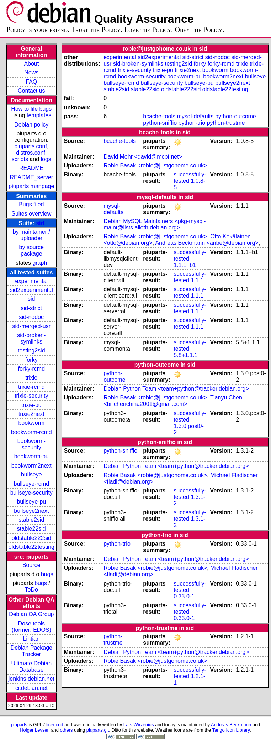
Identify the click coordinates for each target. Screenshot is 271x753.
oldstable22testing (31, 547)
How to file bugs (31, 109)
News (31, 72)
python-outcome (235, 116)
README (31, 168)
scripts (20, 159)
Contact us (31, 91)
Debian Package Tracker (31, 651)
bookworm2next (31, 466)
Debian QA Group (31, 614)
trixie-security (31, 396)
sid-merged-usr (31, 326)
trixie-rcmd (31, 387)
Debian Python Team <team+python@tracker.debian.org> (176, 389)
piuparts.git (97, 730)
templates (39, 115)
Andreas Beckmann (231, 724)
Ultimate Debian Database (31, 666)
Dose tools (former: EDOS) (31, 626)
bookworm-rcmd (31, 432)
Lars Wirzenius (138, 724)
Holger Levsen (35, 730)
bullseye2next (31, 511)
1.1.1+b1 (185, 265)
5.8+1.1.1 (185, 355)
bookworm (31, 423)
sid (40, 223)
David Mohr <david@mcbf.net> (142, 157)
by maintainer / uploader (31, 235)
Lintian (31, 639)
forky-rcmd (31, 369)
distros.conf (30, 153)
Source (31, 565)
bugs (47, 574)
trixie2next (31, 414)
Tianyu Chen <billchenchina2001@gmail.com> (172, 400)
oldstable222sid (31, 538)
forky (31, 360)
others (66, 730)
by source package (31, 250)
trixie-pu (31, 405)
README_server (31, 177)
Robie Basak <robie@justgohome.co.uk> (155, 166)
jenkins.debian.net (31, 679)
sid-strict (31, 308)
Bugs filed (31, 204)
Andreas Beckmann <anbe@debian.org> (206, 243)
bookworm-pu (31, 456)
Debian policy (31, 125)
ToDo (31, 590)
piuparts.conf (30, 146)
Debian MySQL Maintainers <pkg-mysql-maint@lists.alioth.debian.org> (154, 224)
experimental (31, 281)
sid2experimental (31, 290)
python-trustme (226, 123)
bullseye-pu (31, 502)
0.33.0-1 (184, 596)
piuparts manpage (31, 186)
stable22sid (31, 529)
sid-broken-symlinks (31, 338)
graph (39, 263)
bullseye (31, 474)
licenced (54, 724)
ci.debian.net (31, 688)
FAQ (31, 82)
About (31, 64)
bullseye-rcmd (31, 484)
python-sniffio (160, 123)
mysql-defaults (195, 116)
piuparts (19, 724)
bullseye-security (31, 493)
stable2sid (31, 520)
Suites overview (31, 214)
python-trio (192, 123)
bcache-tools (159, 116)
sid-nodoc (31, 317)
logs (46, 159)
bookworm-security (31, 444)
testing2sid (31, 350)
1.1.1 (197, 280)
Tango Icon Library (231, 730)
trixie (31, 378)
